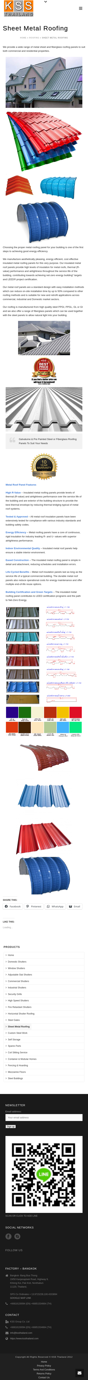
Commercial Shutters (17, 981)
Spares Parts (13, 1045)
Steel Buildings (14, 1078)
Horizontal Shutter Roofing (20, 1013)
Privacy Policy (44, 1365)
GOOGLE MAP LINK (20, 1298)
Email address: (13, 1111)
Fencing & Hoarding (17, 1065)
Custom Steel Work (16, 1033)
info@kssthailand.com (21, 1333)
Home (23, 38)
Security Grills (14, 994)
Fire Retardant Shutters (18, 1007)
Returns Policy (44, 1373)
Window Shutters (15, 968)
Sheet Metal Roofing (18, 1026)
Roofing (34, 38)
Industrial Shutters (16, 987)
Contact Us (44, 1377)
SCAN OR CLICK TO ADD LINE (21, 1216)
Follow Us (14, 1250)
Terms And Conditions (44, 1369)
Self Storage (13, 1039)
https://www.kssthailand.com (24, 1338)
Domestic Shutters (16, 961)
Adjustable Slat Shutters (19, 974)
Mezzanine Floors (16, 1072)
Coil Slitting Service (16, 1052)
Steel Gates (13, 1020)
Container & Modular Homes (21, 1059)
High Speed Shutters (17, 1000)
